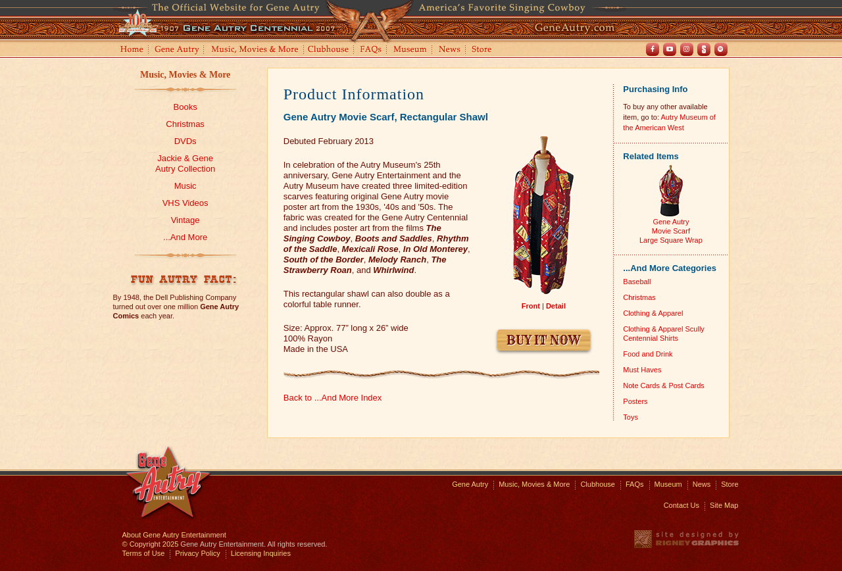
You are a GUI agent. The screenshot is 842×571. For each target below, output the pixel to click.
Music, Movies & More (185, 75)
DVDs (185, 141)
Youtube (669, 49)
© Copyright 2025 (150, 544)
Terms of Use (143, 553)
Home (131, 50)
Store (484, 50)
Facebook (652, 49)
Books (185, 107)
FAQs (371, 50)
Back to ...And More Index (333, 398)
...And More (185, 237)
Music (185, 186)
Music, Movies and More (255, 50)
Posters (635, 401)
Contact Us (681, 505)
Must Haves (642, 370)
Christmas (185, 124)
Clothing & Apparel (653, 313)
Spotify (721, 49)
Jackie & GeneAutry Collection (185, 163)
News (450, 50)
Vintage (185, 220)
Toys (630, 417)
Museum (410, 50)
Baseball (637, 282)
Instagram (686, 49)
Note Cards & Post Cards (664, 385)
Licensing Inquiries (261, 553)
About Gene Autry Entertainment (174, 535)
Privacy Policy (197, 553)
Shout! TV (703, 49)
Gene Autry (177, 50)
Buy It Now (544, 340)
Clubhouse (329, 50)
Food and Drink (647, 354)
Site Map (724, 505)
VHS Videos (185, 203)
